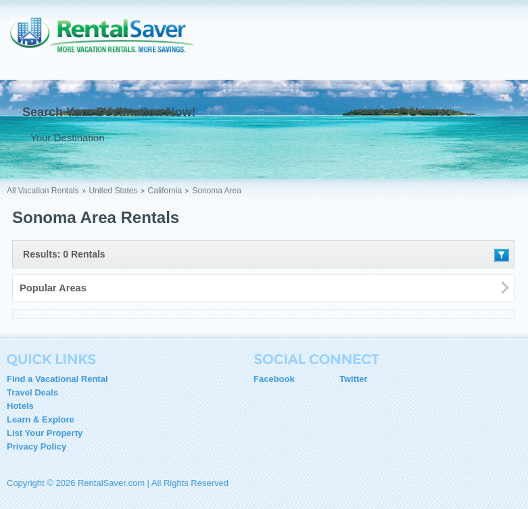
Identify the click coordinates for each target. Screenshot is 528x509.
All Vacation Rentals (43, 190)
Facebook (274, 379)
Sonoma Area (216, 190)
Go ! (275, 137)
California (165, 190)
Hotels (20, 406)
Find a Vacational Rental (57, 379)
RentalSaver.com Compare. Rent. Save (108, 43)
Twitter (353, 379)
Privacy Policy (36, 446)
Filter (501, 255)
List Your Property (44, 433)
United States (113, 190)
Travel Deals (32, 392)
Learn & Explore (40, 419)
